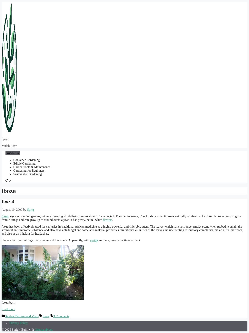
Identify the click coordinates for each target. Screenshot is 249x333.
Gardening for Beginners (29, 170)
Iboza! (8, 201)
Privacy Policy (18, 323)
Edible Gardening (24, 163)
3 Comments (61, 316)
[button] (8, 181)
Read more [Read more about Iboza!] (8, 309)
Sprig (5, 139)
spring (94, 240)
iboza (46, 316)
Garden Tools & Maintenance (31, 167)
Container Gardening (26, 160)
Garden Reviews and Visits (22, 316)
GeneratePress (44, 329)
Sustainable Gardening (27, 174)
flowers (107, 219)
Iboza (5, 216)
